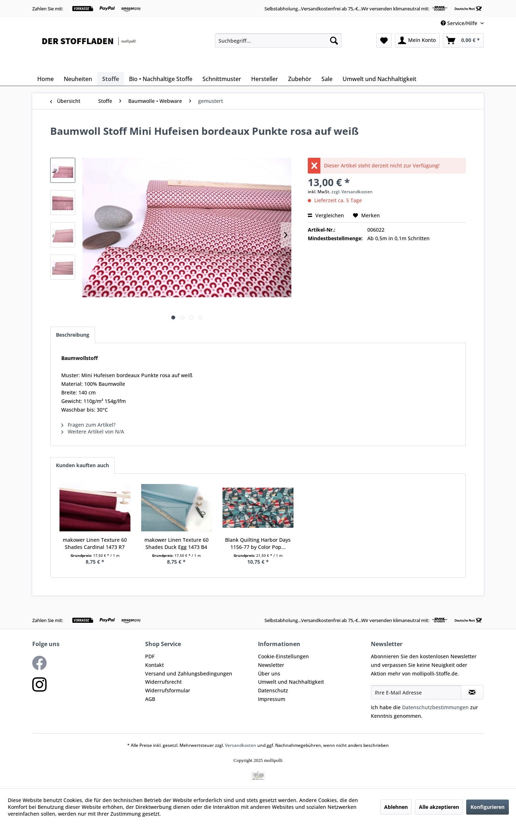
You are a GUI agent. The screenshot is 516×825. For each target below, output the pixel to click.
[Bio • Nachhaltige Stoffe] (160, 79)
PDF (149, 656)
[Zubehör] (299, 79)
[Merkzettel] (384, 40)
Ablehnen (396, 806)
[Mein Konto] (417, 40)
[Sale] (327, 79)
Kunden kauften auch (82, 465)
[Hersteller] (264, 79)
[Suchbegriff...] (278, 40)
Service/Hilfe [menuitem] (460, 23)
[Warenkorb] (463, 40)
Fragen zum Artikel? (88, 424)
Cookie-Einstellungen (283, 656)
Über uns (269, 673)
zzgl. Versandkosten (352, 192)
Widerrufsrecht (163, 681)
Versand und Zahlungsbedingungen (188, 673)
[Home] (45, 79)
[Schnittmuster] (221, 79)
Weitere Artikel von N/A (92, 431)
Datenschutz (273, 690)
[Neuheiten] (78, 79)
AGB (150, 699)
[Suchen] (333, 40)
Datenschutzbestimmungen (435, 707)
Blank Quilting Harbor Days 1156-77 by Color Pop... (258, 543)
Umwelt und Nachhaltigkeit (291, 681)
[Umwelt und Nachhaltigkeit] (379, 79)
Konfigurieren (487, 806)
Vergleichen (326, 215)
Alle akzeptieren (439, 806)
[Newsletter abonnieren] (472, 692)
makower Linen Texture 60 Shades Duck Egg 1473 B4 (176, 543)
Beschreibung (72, 334)
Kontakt (154, 665)
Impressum (271, 699)
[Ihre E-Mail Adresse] (416, 692)
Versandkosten (240, 745)
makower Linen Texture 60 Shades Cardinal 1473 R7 (95, 543)
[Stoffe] (110, 79)
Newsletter (271, 665)
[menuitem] (278, 40)
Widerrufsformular (167, 690)
